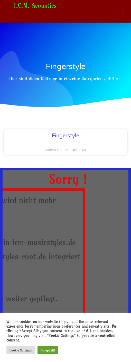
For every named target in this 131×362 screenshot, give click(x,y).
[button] (123, 11)
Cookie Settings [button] (21, 350)
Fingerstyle (65, 136)
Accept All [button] (48, 350)
